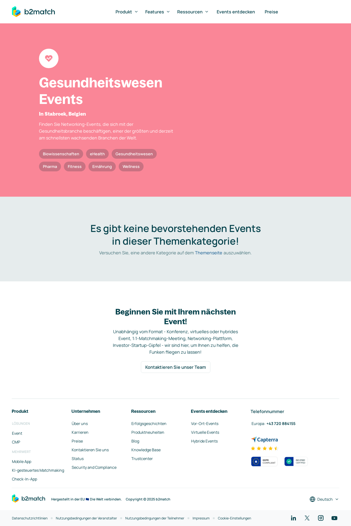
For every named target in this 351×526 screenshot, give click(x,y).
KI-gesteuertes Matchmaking (38, 470)
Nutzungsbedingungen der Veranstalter (86, 518)
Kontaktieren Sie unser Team (175, 367)
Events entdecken (236, 12)
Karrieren (80, 432)
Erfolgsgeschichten (148, 423)
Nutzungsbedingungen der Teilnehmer (154, 518)
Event (17, 433)
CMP (16, 442)
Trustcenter (142, 458)
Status (78, 458)
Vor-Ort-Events (204, 423)
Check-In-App (24, 479)
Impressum (201, 518)
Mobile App (21, 461)
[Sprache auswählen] (324, 499)
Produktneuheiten (147, 432)
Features (157, 12)
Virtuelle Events (205, 432)
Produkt (127, 12)
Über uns (80, 423)
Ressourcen (193, 12)
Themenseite (208, 253)
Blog (135, 441)
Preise (271, 12)
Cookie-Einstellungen (234, 518)
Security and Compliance (94, 467)
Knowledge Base (146, 449)
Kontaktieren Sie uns (90, 449)
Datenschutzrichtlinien (30, 518)
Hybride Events (204, 441)
